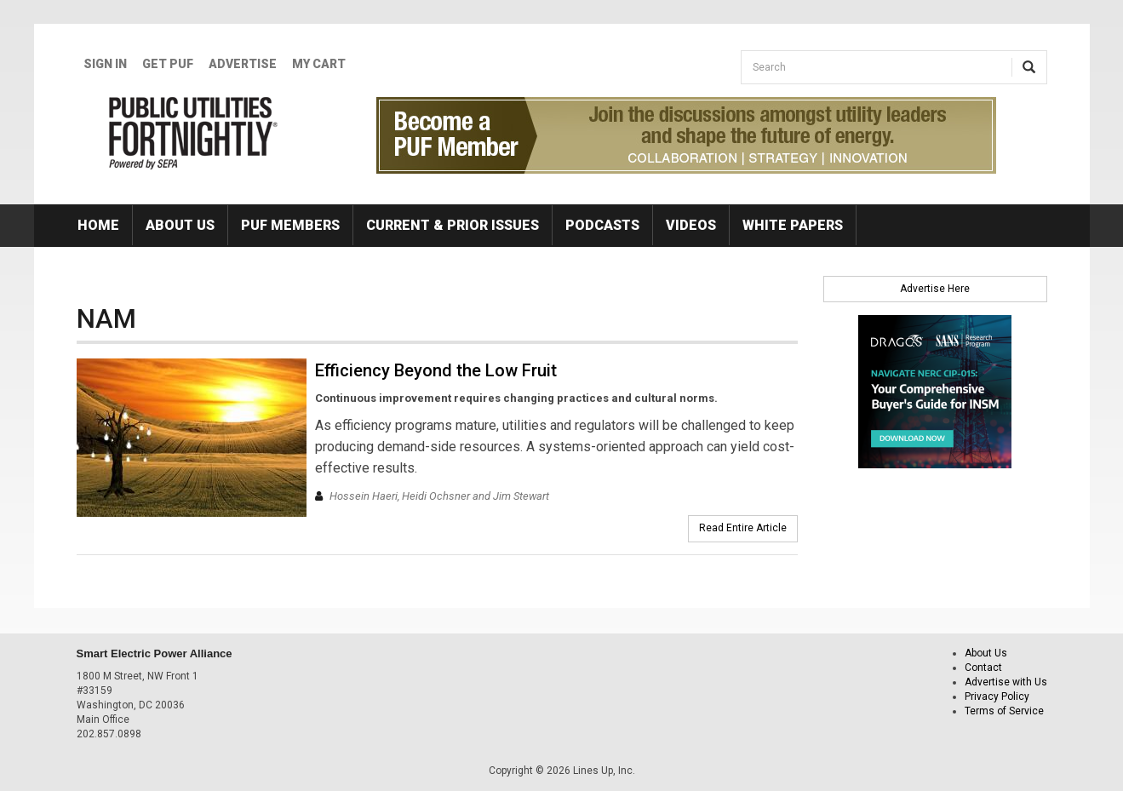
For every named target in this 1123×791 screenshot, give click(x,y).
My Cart (319, 64)
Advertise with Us (1006, 682)
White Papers (792, 225)
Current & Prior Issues (452, 225)
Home (98, 225)
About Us (180, 225)
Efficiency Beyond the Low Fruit (436, 370)
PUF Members (290, 225)
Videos (691, 225)
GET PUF (167, 64)
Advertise (243, 64)
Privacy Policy (997, 696)
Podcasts (602, 225)
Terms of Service (1004, 711)
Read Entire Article (743, 528)
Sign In (105, 64)
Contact (983, 667)
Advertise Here (935, 289)
